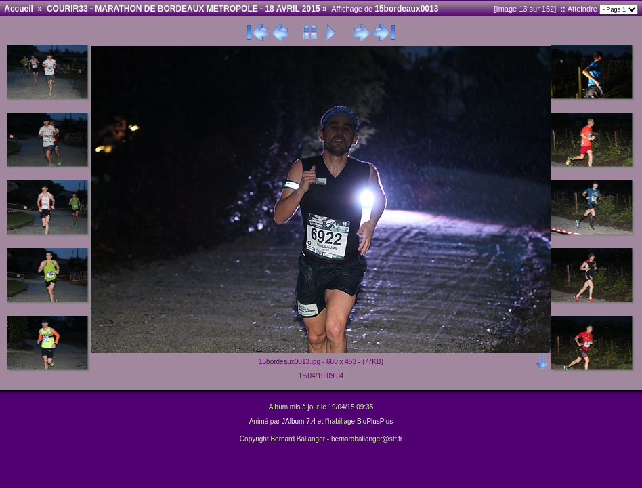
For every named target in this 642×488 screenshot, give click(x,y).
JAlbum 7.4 (299, 421)
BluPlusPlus (375, 421)
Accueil (18, 9)
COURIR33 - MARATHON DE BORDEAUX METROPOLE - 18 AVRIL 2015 (183, 9)
